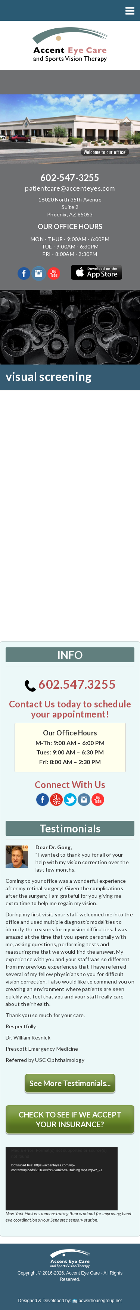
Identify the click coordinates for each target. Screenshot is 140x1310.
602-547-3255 (69, 177)
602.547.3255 (70, 684)
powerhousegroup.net (97, 1300)
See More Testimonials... (70, 1083)
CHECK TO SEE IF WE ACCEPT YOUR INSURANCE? (70, 1119)
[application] (62, 1178)
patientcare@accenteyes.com (70, 188)
